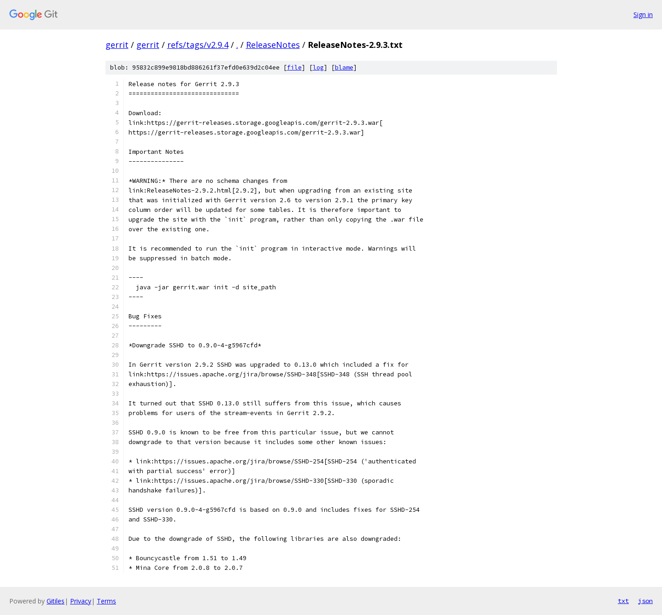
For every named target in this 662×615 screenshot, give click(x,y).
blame (344, 67)
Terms (106, 601)
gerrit (117, 44)
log (318, 67)
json (645, 601)
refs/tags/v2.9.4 (197, 44)
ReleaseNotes (273, 44)
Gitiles (55, 601)
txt (623, 601)
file (294, 67)
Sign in (643, 14)
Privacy (80, 601)
